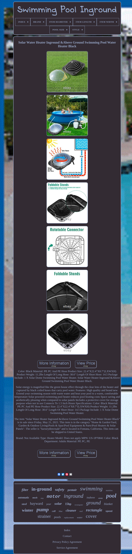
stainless (109, 490)
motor (53, 496)
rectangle (94, 510)
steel (24, 504)
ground (93, 503)
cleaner (71, 510)
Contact (67, 536)
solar (58, 504)
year (48, 504)
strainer (44, 516)
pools (57, 517)
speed (109, 511)
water (79, 517)
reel (81, 511)
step (42, 498)
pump (43, 509)
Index (67, 530)
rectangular (78, 505)
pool (111, 496)
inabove (91, 497)
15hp (68, 504)
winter (27, 510)
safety (59, 489)
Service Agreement (67, 547)
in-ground (42, 489)
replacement (69, 517)
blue (60, 511)
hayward (36, 504)
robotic (100, 498)
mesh (34, 497)
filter (25, 490)
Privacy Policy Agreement (67, 541)
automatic (23, 497)
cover (91, 516)
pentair (72, 490)
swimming (91, 489)
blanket (108, 504)
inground (73, 496)
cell (54, 511)
